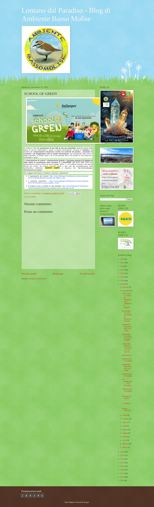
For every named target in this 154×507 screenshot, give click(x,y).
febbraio (125, 444)
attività (33, 197)
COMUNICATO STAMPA (127, 360)
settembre (125, 419)
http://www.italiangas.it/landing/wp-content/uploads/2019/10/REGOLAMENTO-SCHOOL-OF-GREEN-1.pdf (58, 177)
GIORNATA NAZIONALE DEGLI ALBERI (126, 337)
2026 (122, 259)
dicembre (125, 287)
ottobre (125, 415)
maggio (125, 433)
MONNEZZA (126, 355)
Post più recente (29, 273)
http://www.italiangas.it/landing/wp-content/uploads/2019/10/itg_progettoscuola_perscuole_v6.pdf (58, 187)
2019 (122, 284)
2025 (122, 263)
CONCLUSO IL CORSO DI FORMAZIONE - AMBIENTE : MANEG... (126, 301)
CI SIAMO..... (127, 403)
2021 (122, 277)
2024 (122, 266)
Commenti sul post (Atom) (38, 279)
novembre (126, 291)
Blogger (86, 502)
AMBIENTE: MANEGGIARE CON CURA (127, 328)
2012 (122, 473)
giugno (125, 429)
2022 (122, 273)
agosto (124, 422)
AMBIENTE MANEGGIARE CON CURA (127, 368)
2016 (122, 459)
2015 (122, 463)
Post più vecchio (87, 273)
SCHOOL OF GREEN (126, 397)
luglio (124, 426)
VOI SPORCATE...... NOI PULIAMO (127, 383)
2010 (122, 480)
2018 (122, 452)
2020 (122, 281)
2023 (122, 270)
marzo (124, 440)
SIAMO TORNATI (126, 410)
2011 (122, 477)
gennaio (125, 447)
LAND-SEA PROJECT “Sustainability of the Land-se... (127, 348)
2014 (122, 466)
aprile (124, 437)
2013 (122, 470)
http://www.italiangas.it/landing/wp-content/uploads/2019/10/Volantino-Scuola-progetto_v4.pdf (58, 182)
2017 (122, 455)
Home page (58, 273)
